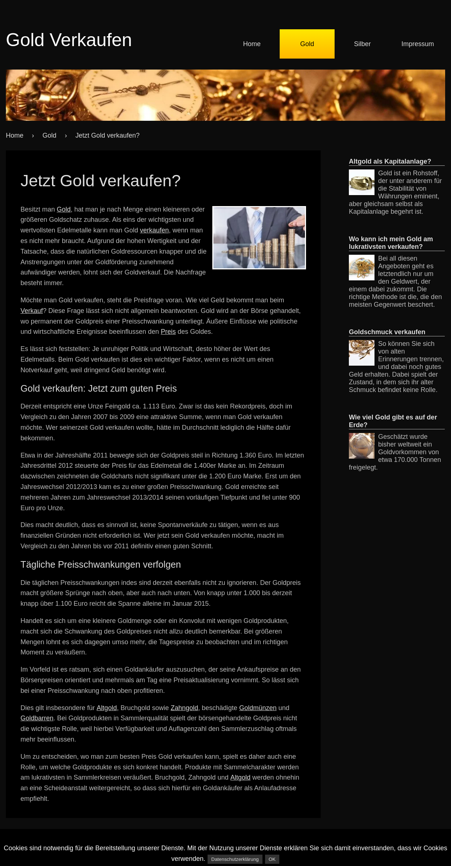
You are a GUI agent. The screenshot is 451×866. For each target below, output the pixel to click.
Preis (168, 331)
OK (272, 859)
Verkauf (31, 310)
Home (252, 44)
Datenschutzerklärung (235, 859)
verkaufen (154, 230)
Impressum (417, 44)
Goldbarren (36, 718)
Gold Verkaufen (69, 40)
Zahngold (184, 708)
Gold (307, 44)
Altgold (107, 708)
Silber (362, 44)
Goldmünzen (257, 708)
